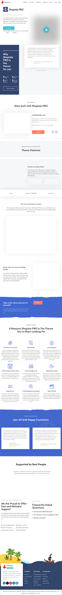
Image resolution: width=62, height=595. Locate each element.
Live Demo (8, 28)
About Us (45, 2)
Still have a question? (40, 518)
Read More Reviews (42, 70)
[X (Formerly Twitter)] (7, 583)
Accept (38, 593)
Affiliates (26, 581)
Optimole (45, 574)
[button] (27, 2)
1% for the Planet (28, 576)
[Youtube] (10, 583)
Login (55, 2)
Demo (38, 302)
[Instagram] (17, 583)
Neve (7, 32)
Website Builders (37, 578)
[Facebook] (4, 583)
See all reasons (10, 88)
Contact (26, 583)
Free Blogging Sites (38, 574)
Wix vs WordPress (37, 585)
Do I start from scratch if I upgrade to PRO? (46, 515)
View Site (38, 132)
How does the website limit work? (43, 511)
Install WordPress (37, 576)
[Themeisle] (6, 2)
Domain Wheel (46, 583)
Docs (25, 578)
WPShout (45, 578)
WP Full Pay (45, 576)
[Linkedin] (13, 583)
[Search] (59, 2)
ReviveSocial (45, 581)
